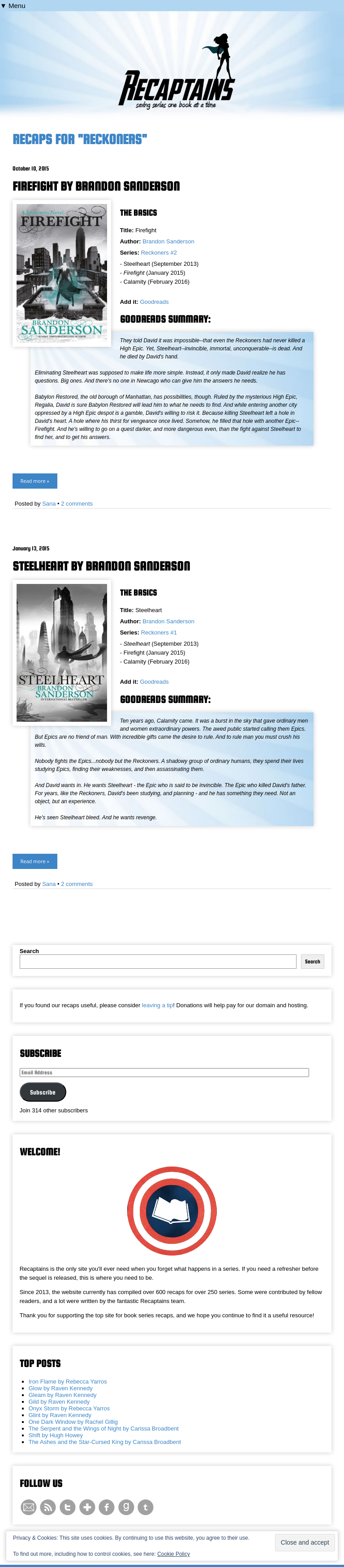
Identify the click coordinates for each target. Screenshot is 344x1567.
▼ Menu (13, 5)
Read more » (34, 480)
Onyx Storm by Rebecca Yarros (69, 1408)
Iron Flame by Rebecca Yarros (68, 1381)
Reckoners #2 (159, 252)
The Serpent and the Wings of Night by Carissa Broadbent (104, 1428)
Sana (49, 503)
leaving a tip (157, 1005)
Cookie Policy (173, 1554)
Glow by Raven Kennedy (61, 1388)
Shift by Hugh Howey (56, 1435)
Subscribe (43, 1092)
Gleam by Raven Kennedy (63, 1395)
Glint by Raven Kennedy (60, 1415)
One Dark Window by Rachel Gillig (73, 1421)
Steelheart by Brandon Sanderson (101, 566)
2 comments (77, 503)
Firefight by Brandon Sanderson (96, 186)
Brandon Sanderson (168, 241)
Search (29, 951)
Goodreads (154, 301)
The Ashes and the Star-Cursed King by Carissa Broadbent (105, 1442)
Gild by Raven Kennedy (59, 1401)
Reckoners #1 (159, 632)
